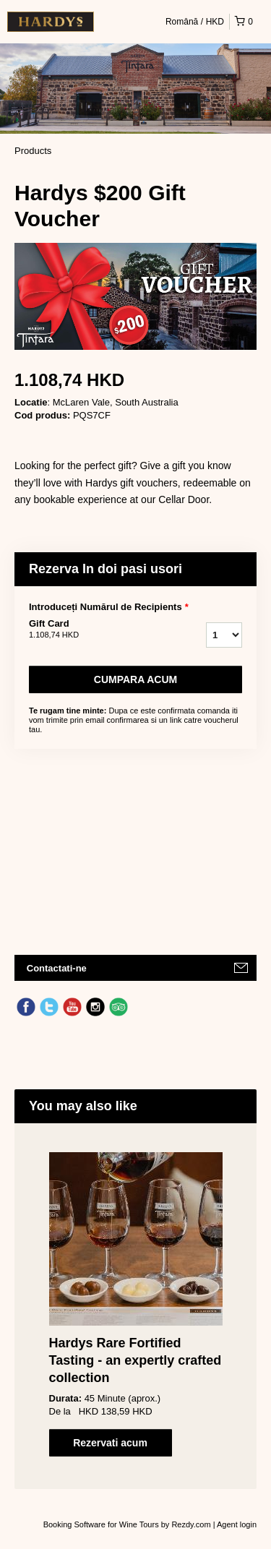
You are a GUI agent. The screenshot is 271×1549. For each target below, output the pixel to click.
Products (32, 150)
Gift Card (93, 629)
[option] (135, 1304)
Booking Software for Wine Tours (102, 1524)
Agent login (237, 1524)
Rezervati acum (110, 1443)
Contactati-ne (57, 968)
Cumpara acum (135, 679)
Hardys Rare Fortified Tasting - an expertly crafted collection (135, 1360)
